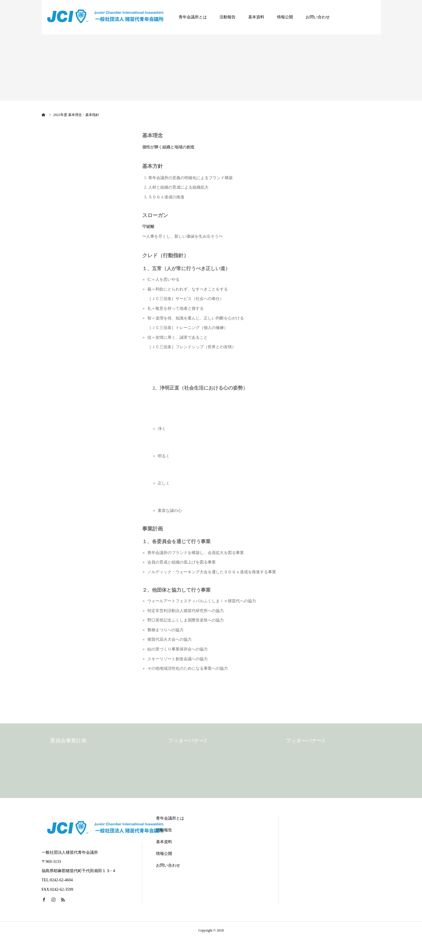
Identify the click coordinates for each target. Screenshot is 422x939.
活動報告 (227, 17)
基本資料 (256, 17)
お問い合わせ (318, 17)
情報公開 (285, 17)
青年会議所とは (193, 17)
